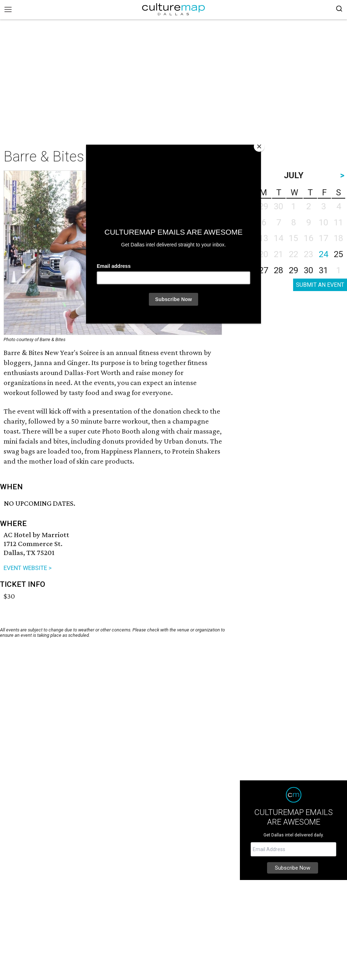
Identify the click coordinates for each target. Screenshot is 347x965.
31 (323, 270)
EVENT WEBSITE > (28, 567)
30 (308, 270)
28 (278, 270)
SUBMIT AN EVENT (320, 284)
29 (293, 270)
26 (248, 270)
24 (323, 254)
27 (263, 270)
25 (338, 254)
